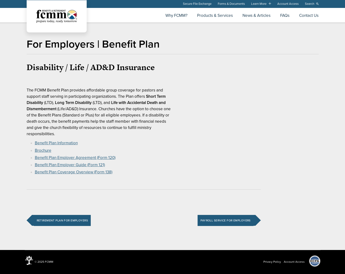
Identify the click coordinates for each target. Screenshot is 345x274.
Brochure (43, 150)
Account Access (288, 4)
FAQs (285, 15)
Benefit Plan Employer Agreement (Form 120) (75, 157)
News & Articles (256, 15)
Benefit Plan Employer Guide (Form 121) (70, 164)
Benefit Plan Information (56, 143)
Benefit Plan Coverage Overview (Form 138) (73, 172)
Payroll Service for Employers (225, 220)
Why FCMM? (176, 15)
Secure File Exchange (197, 4)
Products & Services (215, 15)
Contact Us (309, 15)
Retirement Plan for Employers (62, 220)
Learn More (258, 4)
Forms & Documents (231, 4)
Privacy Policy (272, 261)
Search (309, 4)
